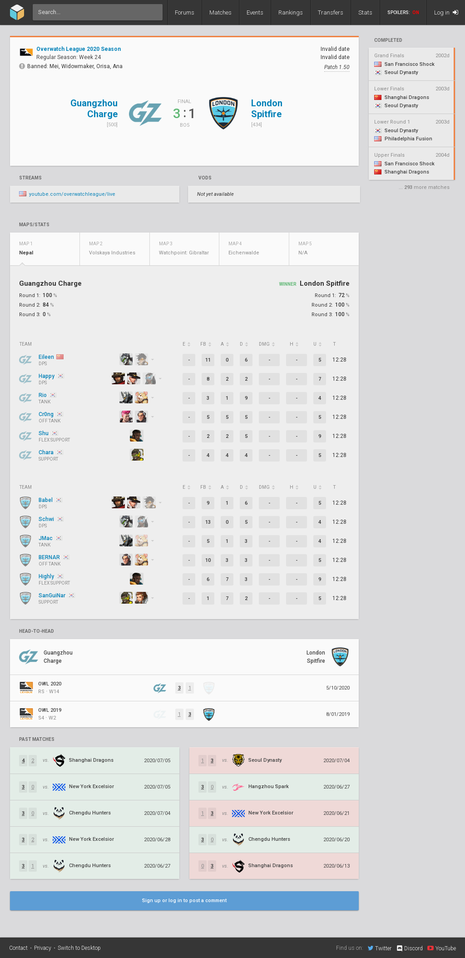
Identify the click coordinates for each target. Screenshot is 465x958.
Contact (18, 948)
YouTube (441, 948)
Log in (446, 12)
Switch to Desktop (79, 948)
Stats (365, 12)
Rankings (290, 12)
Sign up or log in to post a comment (184, 900)
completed (388, 40)
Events (255, 12)
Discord (409, 948)
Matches (220, 12)
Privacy (42, 948)
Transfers (330, 12)
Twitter (379, 948)
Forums (184, 12)
